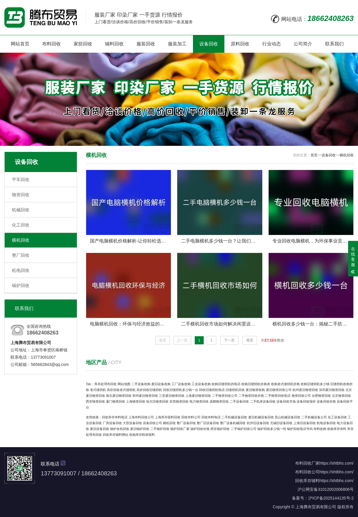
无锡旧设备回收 (281, 423)
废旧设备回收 (99, 429)
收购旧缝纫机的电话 (226, 384)
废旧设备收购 (161, 384)
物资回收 (20, 194)
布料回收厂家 (307, 463)
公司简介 (303, 43)
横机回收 (20, 240)
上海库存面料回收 (167, 417)
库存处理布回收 (105, 384)
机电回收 (20, 270)
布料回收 (51, 43)
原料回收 (240, 43)
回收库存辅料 (307, 480)
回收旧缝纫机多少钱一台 (180, 390)
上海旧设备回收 (304, 423)
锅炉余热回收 (119, 429)
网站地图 (124, 384)
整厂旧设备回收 (208, 423)
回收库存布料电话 (114, 417)
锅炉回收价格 (200, 429)
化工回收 (20, 224)
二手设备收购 (140, 384)
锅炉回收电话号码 (300, 429)
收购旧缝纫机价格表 (255, 384)
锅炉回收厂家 (179, 429)
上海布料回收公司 (141, 417)
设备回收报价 (306, 401)
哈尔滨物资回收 (157, 401)
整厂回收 (20, 255)
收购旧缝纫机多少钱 (315, 384)
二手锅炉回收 (159, 429)
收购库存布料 (336, 429)
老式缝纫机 (98, 390)
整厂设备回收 (186, 423)
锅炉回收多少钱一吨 (271, 429)
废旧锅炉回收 (139, 429)
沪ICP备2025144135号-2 (331, 498)
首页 (314, 155)
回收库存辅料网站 (115, 434)
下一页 (229, 340)
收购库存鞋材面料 (142, 434)
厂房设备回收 (112, 423)
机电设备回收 (326, 423)
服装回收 (146, 43)
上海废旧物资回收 (198, 395)
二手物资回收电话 (277, 395)
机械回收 (20, 209)
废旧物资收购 (255, 390)
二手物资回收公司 (225, 395)
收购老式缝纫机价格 (285, 384)
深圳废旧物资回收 (332, 390)
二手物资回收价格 (251, 395)
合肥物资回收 (321, 395)
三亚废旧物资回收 (172, 395)
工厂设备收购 (181, 384)
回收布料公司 (191, 417)
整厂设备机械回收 (233, 423)
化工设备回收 (337, 417)
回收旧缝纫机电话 (212, 390)
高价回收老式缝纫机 (121, 390)
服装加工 (177, 43)
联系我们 (334, 43)
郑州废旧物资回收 (145, 395)
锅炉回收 (20, 285)
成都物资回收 (219, 401)
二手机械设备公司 (314, 417)
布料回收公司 (307, 472)
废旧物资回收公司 (279, 390)
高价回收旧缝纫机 (149, 390)
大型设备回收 (132, 423)
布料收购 (319, 429)
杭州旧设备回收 (258, 423)
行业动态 (271, 43)
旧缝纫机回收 (235, 390)
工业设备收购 (201, 384)
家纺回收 (83, 43)
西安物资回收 (95, 401)
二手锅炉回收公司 (243, 429)
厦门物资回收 (115, 401)
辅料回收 (114, 43)
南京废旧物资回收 (119, 395)
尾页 (249, 340)
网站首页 (20, 43)
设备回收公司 (152, 423)
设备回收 (208, 43)
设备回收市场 (286, 401)
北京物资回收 (341, 395)
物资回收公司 (301, 395)
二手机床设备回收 (263, 401)
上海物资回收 (135, 401)
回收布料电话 (211, 417)
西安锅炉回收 (220, 429)
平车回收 (20, 179)
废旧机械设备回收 (261, 417)
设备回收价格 (326, 401)
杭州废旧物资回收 (305, 390)
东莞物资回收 (179, 401)
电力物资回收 (199, 401)
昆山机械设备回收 (287, 417)
